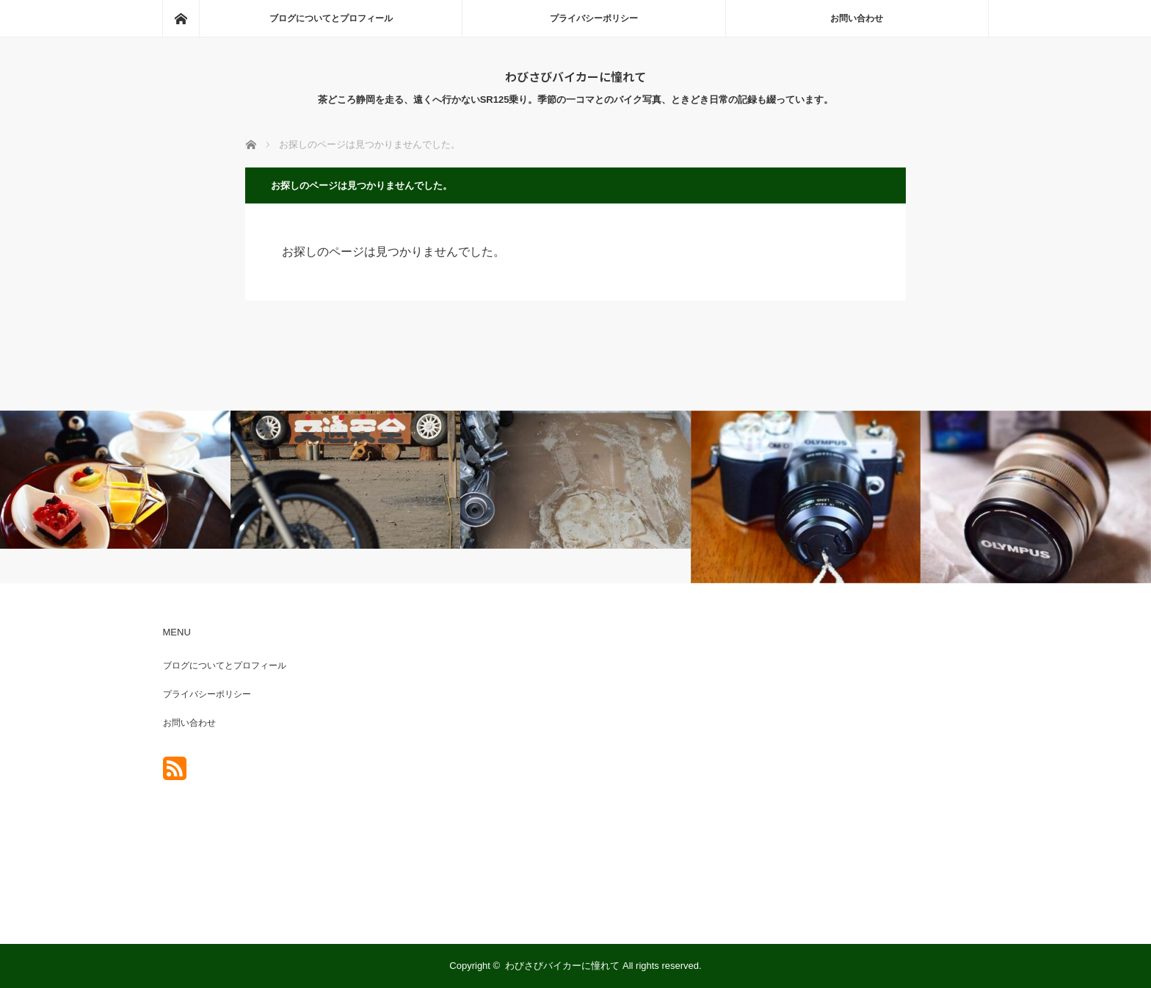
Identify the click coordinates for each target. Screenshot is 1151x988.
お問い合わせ (856, 18)
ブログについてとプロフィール (331, 18)
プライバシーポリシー (594, 18)
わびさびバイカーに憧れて (575, 76)
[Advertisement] (840, 765)
